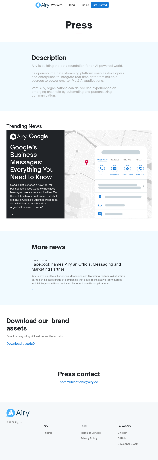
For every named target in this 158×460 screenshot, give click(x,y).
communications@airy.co (79, 382)
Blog (72, 4)
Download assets (19, 344)
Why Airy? (57, 4)
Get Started (100, 4)
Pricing (85, 4)
